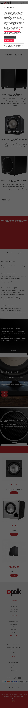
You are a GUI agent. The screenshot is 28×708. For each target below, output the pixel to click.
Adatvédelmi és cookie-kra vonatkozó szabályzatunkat (13, 30)
